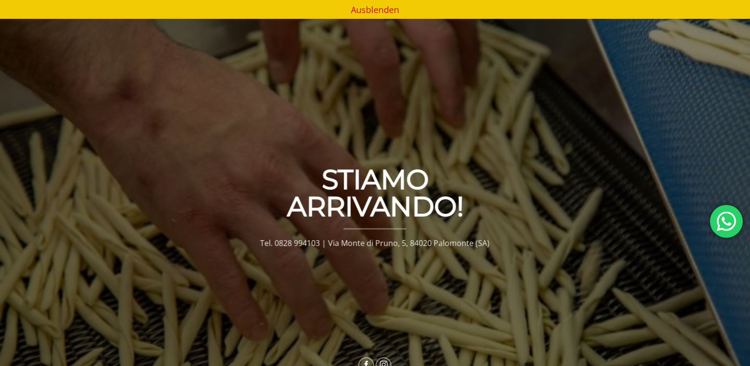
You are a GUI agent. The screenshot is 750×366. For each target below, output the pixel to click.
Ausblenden (375, 9)
